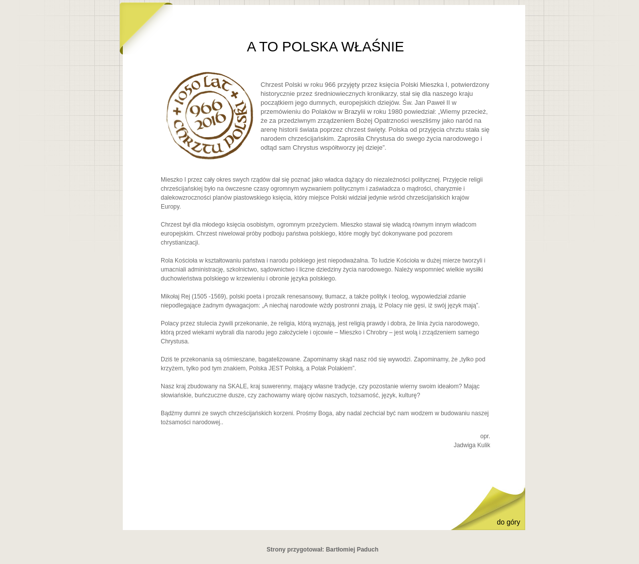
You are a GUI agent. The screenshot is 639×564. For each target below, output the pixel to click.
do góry (508, 522)
